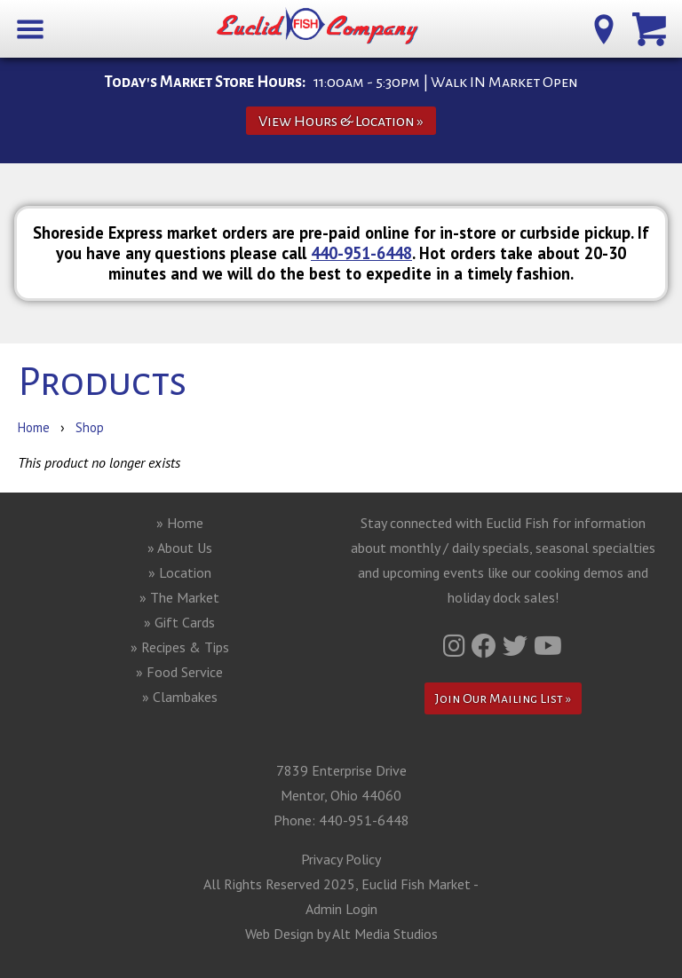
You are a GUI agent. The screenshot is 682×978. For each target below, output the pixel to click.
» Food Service (179, 672)
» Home (179, 523)
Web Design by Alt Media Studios (341, 934)
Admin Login (341, 909)
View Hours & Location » (341, 121)
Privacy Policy (341, 859)
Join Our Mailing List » (503, 698)
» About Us (179, 547)
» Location (179, 572)
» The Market (179, 597)
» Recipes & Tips (180, 647)
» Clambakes (180, 697)
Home (34, 427)
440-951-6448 (361, 253)
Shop (89, 427)
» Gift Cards (179, 622)
